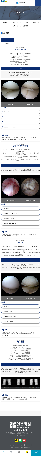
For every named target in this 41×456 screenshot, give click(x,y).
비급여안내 (28, 445)
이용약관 (20, 445)
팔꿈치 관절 (36, 22)
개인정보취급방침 (12, 445)
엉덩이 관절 (25, 26)
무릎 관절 (5, 22)
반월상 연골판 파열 (7, 40)
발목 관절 (25, 22)
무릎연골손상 (34, 40)
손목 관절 (15, 26)
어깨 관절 (15, 22)
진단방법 (20, 68)
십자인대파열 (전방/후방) (20, 40)
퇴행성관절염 (7, 43)
